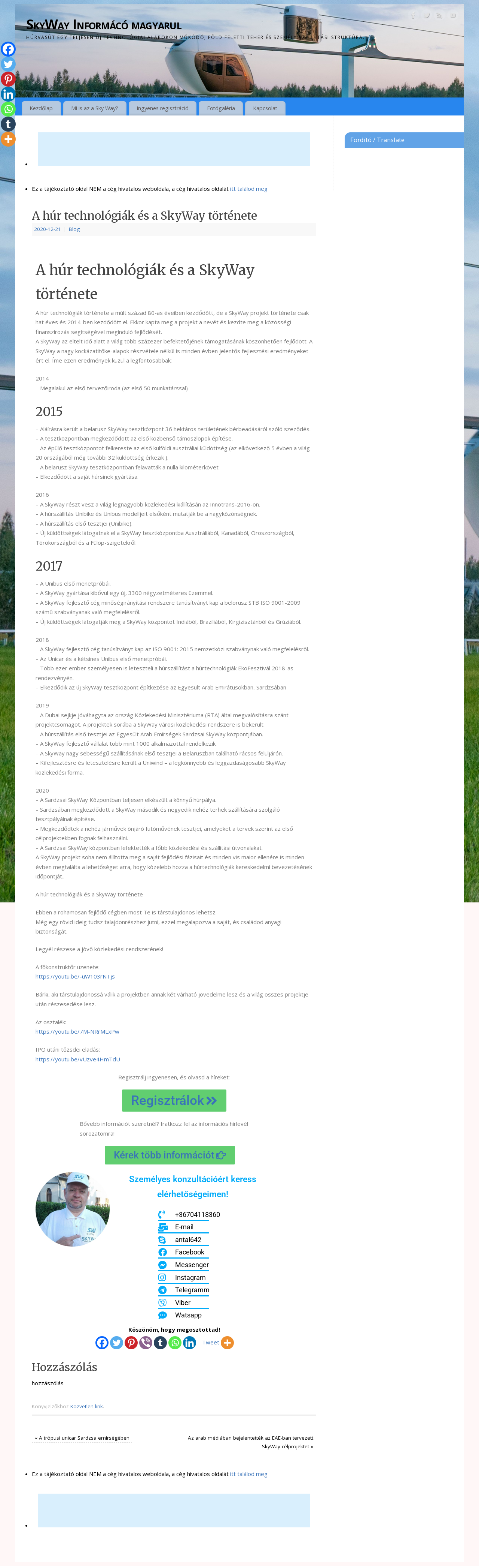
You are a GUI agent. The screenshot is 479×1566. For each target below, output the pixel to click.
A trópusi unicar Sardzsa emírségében (82, 1437)
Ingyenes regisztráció (163, 108)
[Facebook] (102, 1342)
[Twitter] (116, 1342)
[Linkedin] (189, 1342)
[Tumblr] (160, 1342)
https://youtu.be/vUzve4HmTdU (78, 1059)
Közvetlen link (86, 1406)
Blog (74, 229)
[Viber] (145, 1342)
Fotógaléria (221, 108)
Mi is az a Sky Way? (94, 108)
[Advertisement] (174, 149)
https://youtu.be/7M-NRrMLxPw (77, 1031)
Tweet (210, 1342)
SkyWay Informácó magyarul (103, 24)
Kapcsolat (265, 108)
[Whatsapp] (174, 1342)
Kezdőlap (41, 108)
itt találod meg (248, 188)
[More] (227, 1342)
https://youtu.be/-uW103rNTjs (75, 976)
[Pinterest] (131, 1342)
